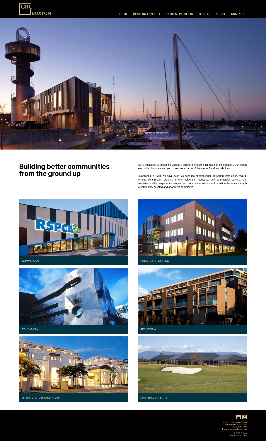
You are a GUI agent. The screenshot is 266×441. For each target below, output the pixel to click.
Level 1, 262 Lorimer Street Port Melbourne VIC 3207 (235, 423)
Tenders (204, 13)
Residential (148, 329)
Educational (31, 329)
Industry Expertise (147, 13)
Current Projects (179, 13)
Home (123, 13)
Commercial (31, 260)
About (220, 13)
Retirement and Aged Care (41, 397)
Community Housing (154, 260)
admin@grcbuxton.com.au (235, 429)
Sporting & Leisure (154, 397)
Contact (237, 13)
